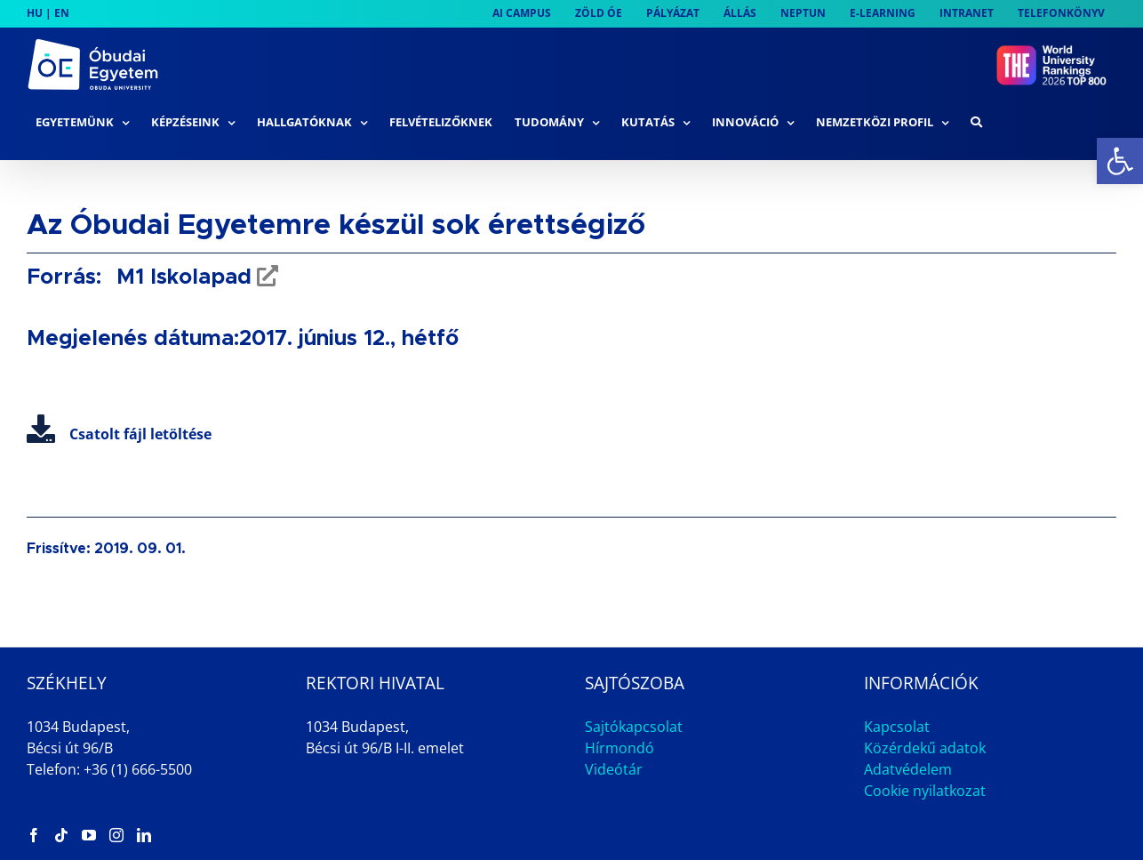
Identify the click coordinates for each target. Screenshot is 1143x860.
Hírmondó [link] (619, 748)
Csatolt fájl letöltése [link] (119, 434)
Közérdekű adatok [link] (925, 748)
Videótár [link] (614, 769)
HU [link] (35, 12)
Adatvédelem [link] (908, 769)
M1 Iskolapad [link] (181, 277)
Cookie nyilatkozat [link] (925, 790)
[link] (1120, 161)
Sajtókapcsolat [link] (634, 726)
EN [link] (61, 12)
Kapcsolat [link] (897, 726)
